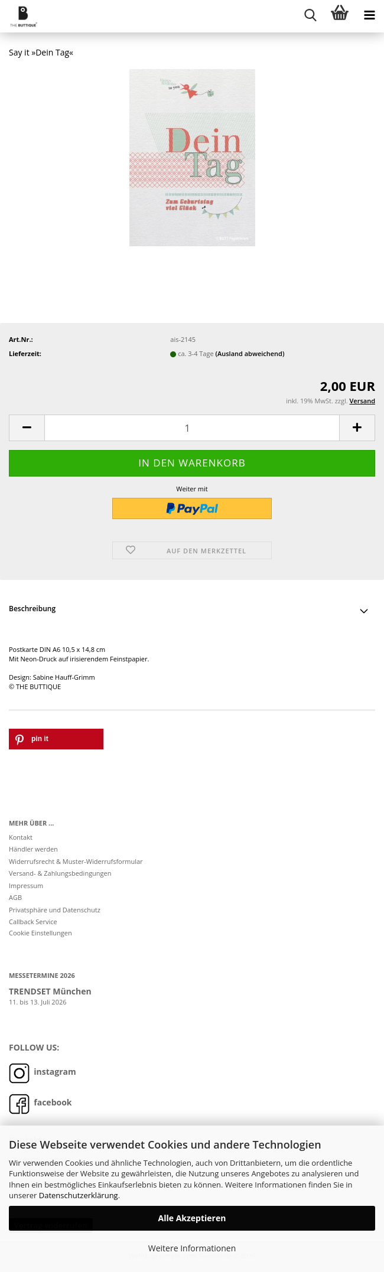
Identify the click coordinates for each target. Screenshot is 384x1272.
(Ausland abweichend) (249, 353)
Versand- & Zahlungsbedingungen (60, 873)
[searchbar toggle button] (310, 15)
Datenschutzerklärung (78, 1195)
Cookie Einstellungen (40, 932)
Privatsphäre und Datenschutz (54, 909)
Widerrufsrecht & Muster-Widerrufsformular (76, 861)
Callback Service (33, 921)
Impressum (26, 885)
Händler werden (33, 848)
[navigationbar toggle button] (369, 15)
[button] (26, 428)
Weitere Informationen (192, 1248)
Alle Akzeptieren (192, 1218)
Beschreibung (32, 609)
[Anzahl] (192, 428)
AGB (15, 897)
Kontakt (20, 837)
